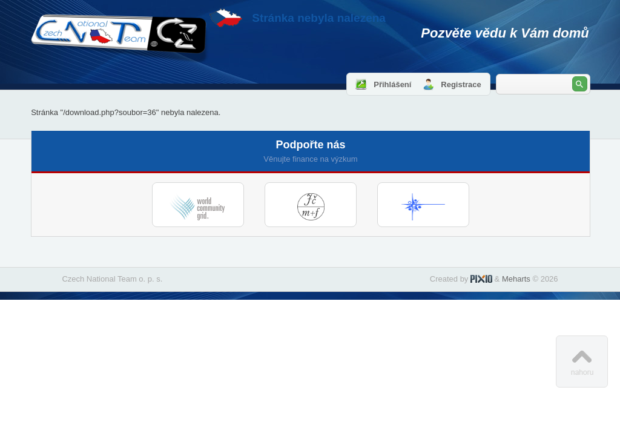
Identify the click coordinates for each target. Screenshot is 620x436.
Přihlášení (392, 84)
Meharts (516, 278)
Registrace (461, 84)
